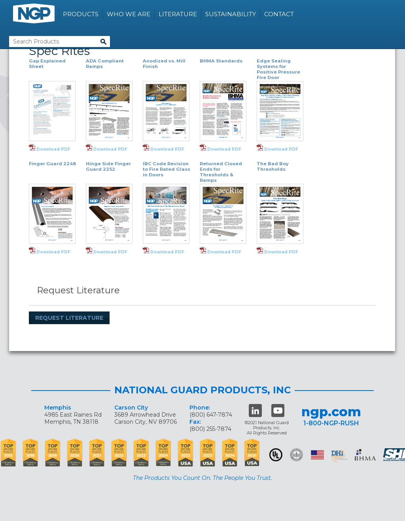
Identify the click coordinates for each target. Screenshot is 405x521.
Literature (178, 14)
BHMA (365, 454)
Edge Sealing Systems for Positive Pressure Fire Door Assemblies (278, 72)
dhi (339, 456)
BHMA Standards (221, 61)
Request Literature (69, 317)
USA (317, 454)
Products (80, 14)
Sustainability (230, 14)
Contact (279, 14)
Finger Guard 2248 (52, 163)
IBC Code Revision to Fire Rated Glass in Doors (166, 169)
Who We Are (128, 14)
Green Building (296, 454)
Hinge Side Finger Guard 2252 (108, 166)
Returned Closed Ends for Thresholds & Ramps (221, 172)
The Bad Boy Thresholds (273, 166)
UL (275, 454)
